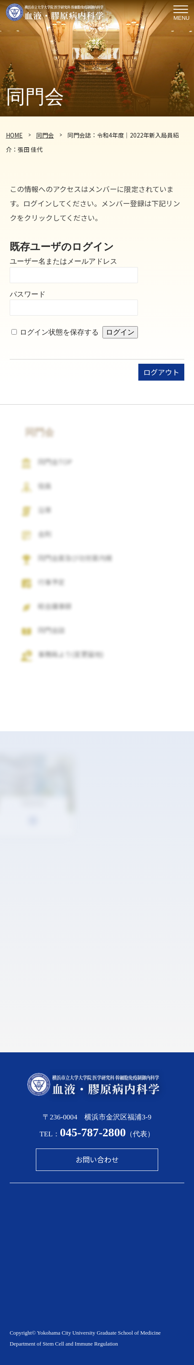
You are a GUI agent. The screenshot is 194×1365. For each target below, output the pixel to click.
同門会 (45, 135)
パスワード (28, 294)
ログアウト (161, 372)
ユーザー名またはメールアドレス (63, 261)
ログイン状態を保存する (59, 332)
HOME (14, 135)
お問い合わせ (97, 1159)
